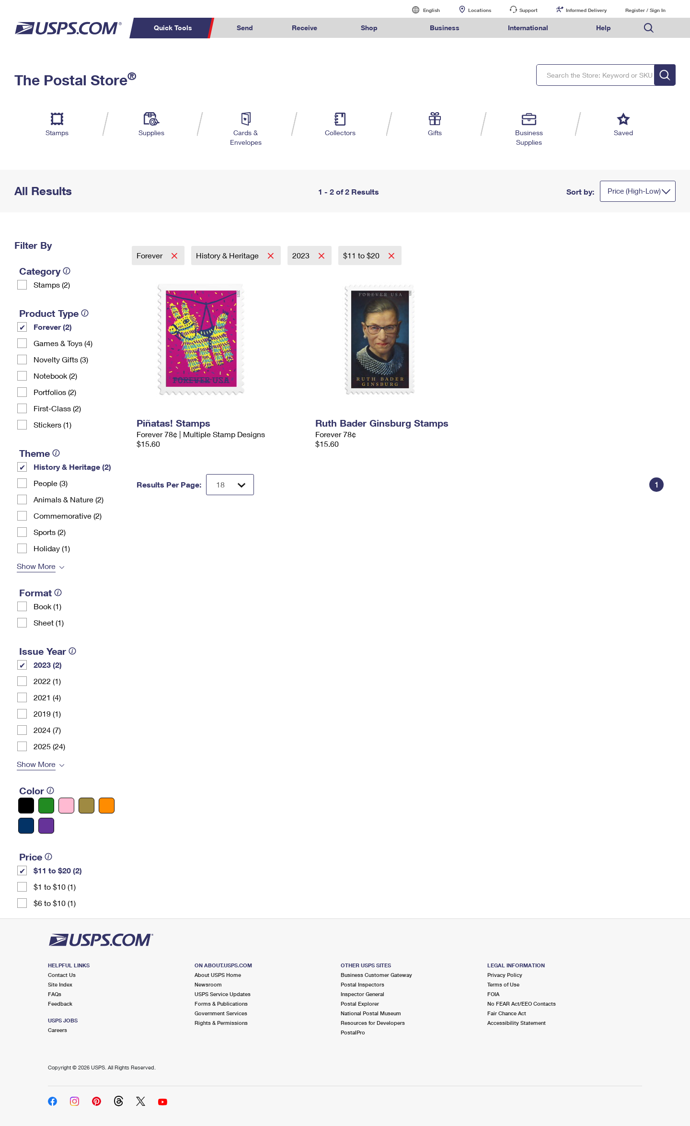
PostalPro (353, 1032)
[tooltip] (66, 271)
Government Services (221, 1013)
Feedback (60, 1003)
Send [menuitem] (245, 27)
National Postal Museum (371, 1013)
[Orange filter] (107, 805)
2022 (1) (47, 680)
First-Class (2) (57, 408)
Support (528, 10)
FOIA (493, 994)
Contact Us (62, 975)
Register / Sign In (645, 10)
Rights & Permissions (221, 1023)
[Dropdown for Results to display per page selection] (230, 484)
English (421, 9)
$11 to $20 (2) (58, 870)
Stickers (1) (52, 424)
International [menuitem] (528, 27)
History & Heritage (228, 255)
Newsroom (208, 984)
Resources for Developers (373, 1023)
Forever (150, 255)
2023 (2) (48, 664)
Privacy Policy (504, 975)
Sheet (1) (49, 622)
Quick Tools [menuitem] (173, 27)
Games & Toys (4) (63, 343)
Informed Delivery (586, 10)
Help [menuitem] (603, 27)
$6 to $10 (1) (55, 902)
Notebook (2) (55, 375)
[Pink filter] (66, 805)
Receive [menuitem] (304, 27)
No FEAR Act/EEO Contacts (521, 1003)
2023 (301, 255)
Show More (36, 565)
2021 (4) (47, 697)
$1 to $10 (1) (55, 886)
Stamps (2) (52, 284)
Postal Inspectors (362, 984)
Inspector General (362, 994)
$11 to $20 (362, 255)
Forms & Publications (221, 1003)
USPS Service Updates (223, 994)
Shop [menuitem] (369, 27)
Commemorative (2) (68, 515)
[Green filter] (46, 805)
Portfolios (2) (55, 391)
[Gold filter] (86, 805)
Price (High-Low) (634, 190)
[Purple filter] (46, 826)
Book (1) (47, 606)
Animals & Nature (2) (69, 499)
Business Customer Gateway (376, 975)
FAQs (54, 994)
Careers (57, 1030)
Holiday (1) (52, 548)
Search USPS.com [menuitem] (649, 28)
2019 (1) (47, 713)
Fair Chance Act (506, 1013)
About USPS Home (218, 975)
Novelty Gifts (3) (61, 359)
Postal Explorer (360, 1003)
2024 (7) (47, 729)
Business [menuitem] (445, 27)
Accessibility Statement (516, 1023)
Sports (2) (50, 531)
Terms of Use (503, 984)
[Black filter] (26, 805)
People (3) (51, 483)
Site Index (60, 984)
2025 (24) (49, 746)
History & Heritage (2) (72, 466)
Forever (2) (53, 326)
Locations (479, 10)
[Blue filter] (26, 826)
